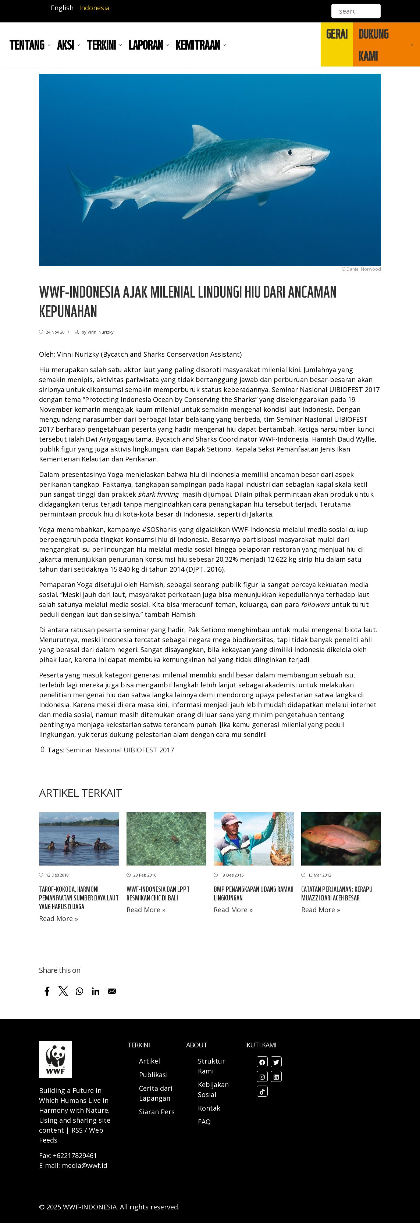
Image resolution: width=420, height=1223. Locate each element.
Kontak (209, 1108)
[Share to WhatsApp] (79, 991)
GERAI (337, 33)
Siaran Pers (157, 1111)
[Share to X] (63, 991)
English (62, 7)
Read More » (58, 918)
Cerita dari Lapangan (155, 1093)
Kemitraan (198, 44)
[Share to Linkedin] (95, 991)
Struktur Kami (211, 1066)
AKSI (65, 44)
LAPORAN (146, 44)
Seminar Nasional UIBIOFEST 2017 (120, 749)
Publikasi (153, 1074)
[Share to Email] (111, 991)
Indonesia (94, 7)
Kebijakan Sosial (213, 1089)
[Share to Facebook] (47, 991)
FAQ (204, 1121)
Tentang (26, 44)
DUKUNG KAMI (373, 44)
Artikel (150, 1061)
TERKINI (101, 44)
